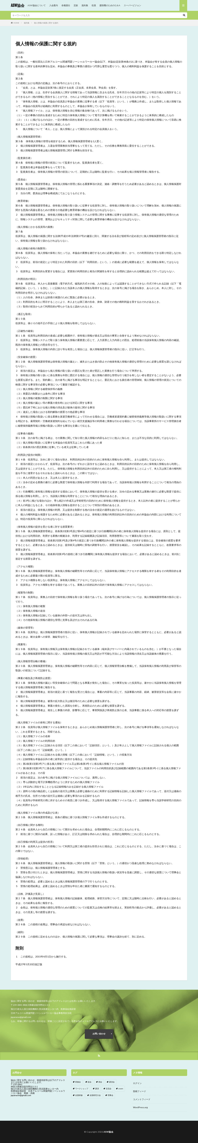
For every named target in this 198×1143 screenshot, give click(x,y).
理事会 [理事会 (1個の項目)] (110, 1095)
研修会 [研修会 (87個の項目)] (78, 1082)
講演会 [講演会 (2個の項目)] (112, 1082)
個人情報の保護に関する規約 (46, 23)
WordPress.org (140, 1107)
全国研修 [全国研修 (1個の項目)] (79, 1095)
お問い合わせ (99, 1033)
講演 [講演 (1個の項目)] (97, 1088)
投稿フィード (139, 1091)
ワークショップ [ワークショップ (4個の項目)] (81, 1088)
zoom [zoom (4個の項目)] (120, 1088)
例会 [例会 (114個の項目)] (100, 1082)
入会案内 (53, 5)
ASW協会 (17, 5)
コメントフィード (141, 1099)
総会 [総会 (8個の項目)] (89, 1082)
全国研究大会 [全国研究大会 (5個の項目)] (95, 1095)
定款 (76, 5)
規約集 (85, 5)
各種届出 (65, 5)
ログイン (137, 1083)
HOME (16, 23)
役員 (94, 5)
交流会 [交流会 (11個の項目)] (108, 1088)
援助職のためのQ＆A (109, 5)
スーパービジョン (132, 5)
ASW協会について (37, 5)
